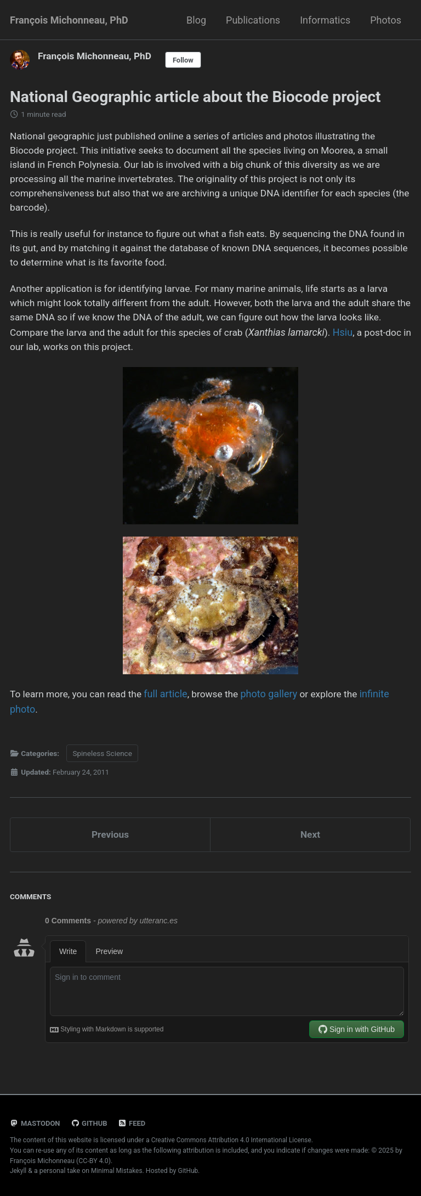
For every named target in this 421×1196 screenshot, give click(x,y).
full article (171, 703)
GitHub (91, 1123)
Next (310, 844)
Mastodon (36, 1123)
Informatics (325, 20)
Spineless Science (102, 762)
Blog (196, 20)
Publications (253, 20)
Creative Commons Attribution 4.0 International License (234, 1140)
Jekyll (18, 1171)
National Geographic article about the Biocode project (195, 97)
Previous (110, 844)
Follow (189, 59)
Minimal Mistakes (118, 1171)
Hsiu (20, 355)
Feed (135, 1123)
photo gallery (276, 703)
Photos (385, 20)
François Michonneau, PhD (69, 20)
